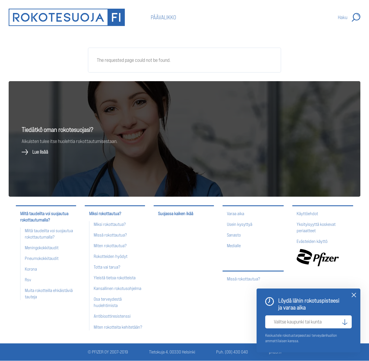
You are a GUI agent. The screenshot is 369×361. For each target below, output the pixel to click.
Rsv (28, 279)
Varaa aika (235, 213)
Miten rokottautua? (110, 245)
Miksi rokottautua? (105, 213)
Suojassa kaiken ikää (175, 213)
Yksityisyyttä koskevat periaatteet (316, 227)
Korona (31, 269)
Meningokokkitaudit (42, 247)
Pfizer (318, 257)
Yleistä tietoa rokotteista (114, 277)
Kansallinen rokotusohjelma (117, 288)
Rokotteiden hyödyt (110, 256)
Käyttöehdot (307, 213)
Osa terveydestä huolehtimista (108, 302)
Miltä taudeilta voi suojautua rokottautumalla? (44, 217)
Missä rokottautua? (110, 235)
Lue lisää (40, 152)
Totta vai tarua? (107, 267)
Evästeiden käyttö (312, 241)
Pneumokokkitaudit (42, 258)
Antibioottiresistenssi (112, 316)
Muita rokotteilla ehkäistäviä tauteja (49, 293)
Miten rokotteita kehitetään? (118, 327)
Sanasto (234, 235)
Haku (342, 17)
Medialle (234, 245)
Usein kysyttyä (239, 224)
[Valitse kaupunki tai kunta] (308, 321)
